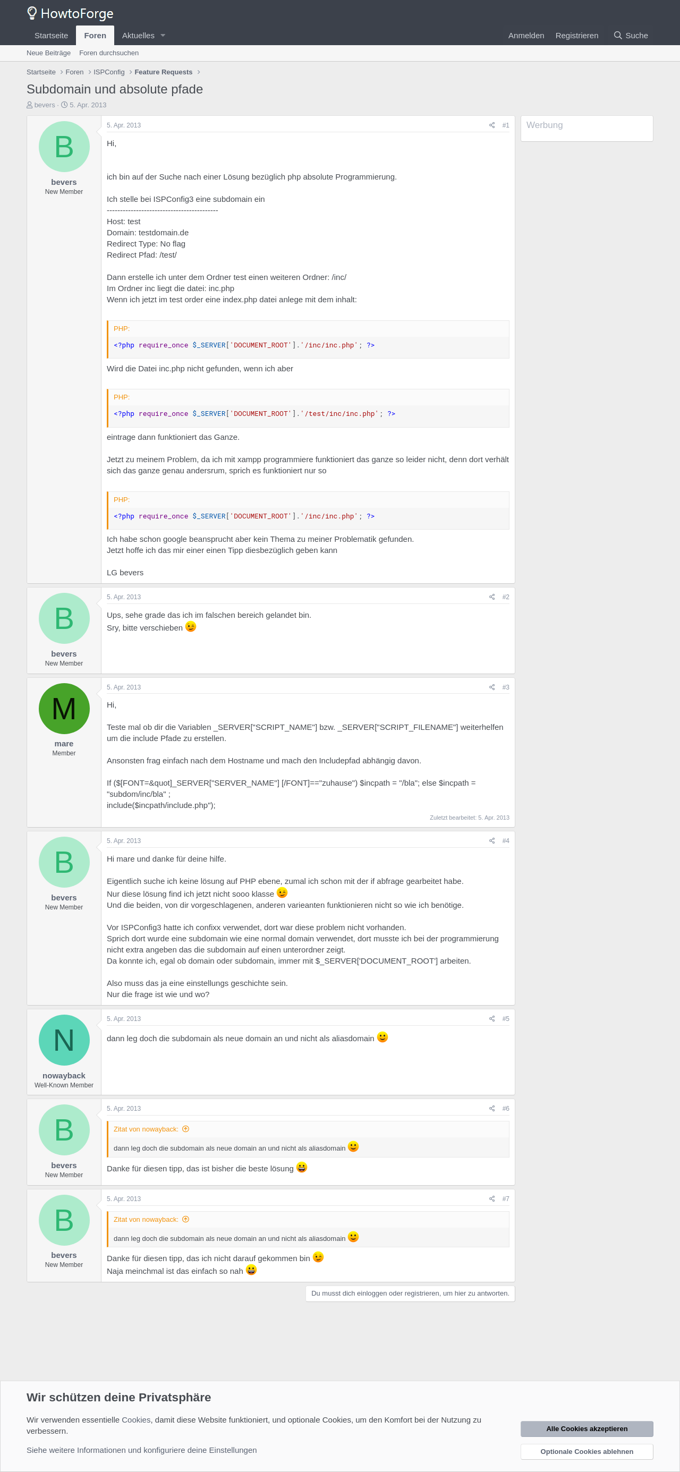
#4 (506, 841)
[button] (163, 35)
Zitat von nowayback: (146, 1129)
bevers (45, 105)
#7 (506, 1199)
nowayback (64, 1075)
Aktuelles (138, 35)
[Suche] (630, 35)
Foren (95, 35)
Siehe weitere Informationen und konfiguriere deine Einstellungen (142, 1449)
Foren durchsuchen (109, 53)
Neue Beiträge (49, 53)
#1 (506, 125)
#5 (506, 1019)
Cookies (136, 1419)
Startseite (51, 35)
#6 (506, 1108)
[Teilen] (492, 126)
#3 (506, 687)
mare (64, 743)
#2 (506, 597)
